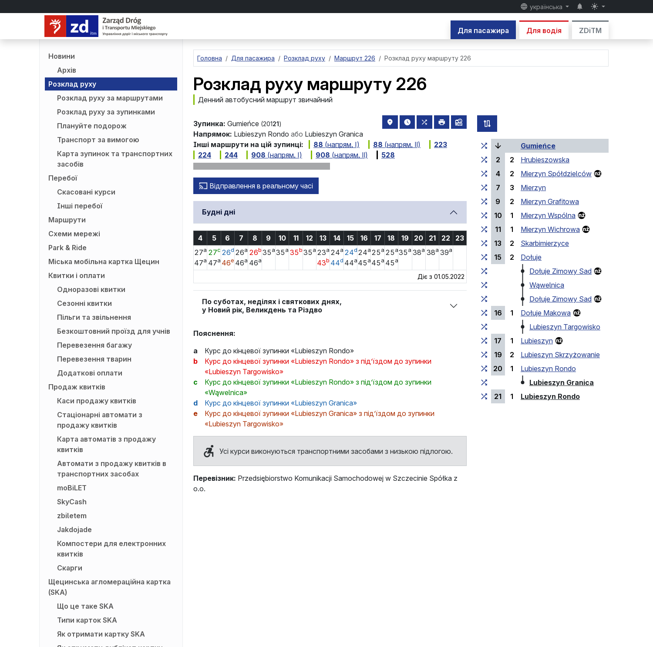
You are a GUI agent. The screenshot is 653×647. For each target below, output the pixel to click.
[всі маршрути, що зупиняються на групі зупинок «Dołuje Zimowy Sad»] (484, 271)
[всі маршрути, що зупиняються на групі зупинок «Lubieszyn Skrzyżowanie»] (484, 354)
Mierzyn (533, 187)
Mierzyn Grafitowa (550, 201)
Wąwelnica (546, 285)
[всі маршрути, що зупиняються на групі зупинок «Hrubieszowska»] (484, 159)
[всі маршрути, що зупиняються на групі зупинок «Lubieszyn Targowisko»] (484, 326)
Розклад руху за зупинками (106, 111)
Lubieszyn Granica (561, 382)
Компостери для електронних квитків (111, 548)
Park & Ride (67, 247)
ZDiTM (590, 30)
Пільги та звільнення (94, 317)
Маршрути (67, 219)
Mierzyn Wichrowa (550, 229)
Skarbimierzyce (545, 243)
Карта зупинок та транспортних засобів (114, 158)
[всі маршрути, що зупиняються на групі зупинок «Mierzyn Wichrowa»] (484, 229)
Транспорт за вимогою (98, 139)
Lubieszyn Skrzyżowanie (560, 354)
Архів (66, 70)
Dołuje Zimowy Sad (560, 271)
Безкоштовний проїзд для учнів (113, 331)
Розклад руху (72, 84)
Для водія (544, 30)
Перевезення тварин (94, 359)
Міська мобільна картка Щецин (103, 261)
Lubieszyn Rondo (548, 368)
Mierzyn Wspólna (548, 215)
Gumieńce (538, 145)
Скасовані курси (86, 192)
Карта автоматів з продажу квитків (106, 444)
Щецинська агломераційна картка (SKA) (109, 587)
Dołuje (531, 257)
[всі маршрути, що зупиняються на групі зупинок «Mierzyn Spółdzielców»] (484, 173)
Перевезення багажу (94, 345)
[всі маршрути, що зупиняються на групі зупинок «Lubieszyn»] (484, 340)
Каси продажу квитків (96, 400)
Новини (61, 56)
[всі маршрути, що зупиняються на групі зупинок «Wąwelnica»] (484, 285)
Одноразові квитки (91, 289)
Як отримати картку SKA (101, 634)
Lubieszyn (537, 340)
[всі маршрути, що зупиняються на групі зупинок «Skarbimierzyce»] (484, 243)
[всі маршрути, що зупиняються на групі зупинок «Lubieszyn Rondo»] (484, 368)
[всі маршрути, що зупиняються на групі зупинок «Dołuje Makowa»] (484, 312)
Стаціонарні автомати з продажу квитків (99, 419)
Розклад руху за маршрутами (110, 98)
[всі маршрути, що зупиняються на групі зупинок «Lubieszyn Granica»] (484, 382)
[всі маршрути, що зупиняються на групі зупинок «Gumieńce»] (484, 145)
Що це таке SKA (85, 606)
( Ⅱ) (394, 144)
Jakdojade (74, 529)
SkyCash (72, 501)
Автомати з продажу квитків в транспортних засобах (111, 468)
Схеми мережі (74, 233)
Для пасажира (483, 30)
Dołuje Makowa (546, 312)
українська (542, 6)
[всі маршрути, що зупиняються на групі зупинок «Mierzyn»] (484, 187)
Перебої (62, 178)
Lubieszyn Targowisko (564, 326)
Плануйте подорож (92, 125)
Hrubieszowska (545, 159)
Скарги (69, 567)
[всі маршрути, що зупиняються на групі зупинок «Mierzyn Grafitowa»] (484, 201)
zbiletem (72, 515)
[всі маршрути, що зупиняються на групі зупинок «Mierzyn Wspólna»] (484, 215)
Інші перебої (79, 205)
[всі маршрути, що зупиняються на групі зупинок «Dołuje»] (484, 257)
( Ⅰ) (334, 144)
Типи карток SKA (87, 620)
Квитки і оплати (76, 275)
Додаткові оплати (89, 373)
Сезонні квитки (84, 303)
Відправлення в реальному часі (256, 185)
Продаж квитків (76, 386)
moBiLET (72, 487)
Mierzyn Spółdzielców (556, 173)
